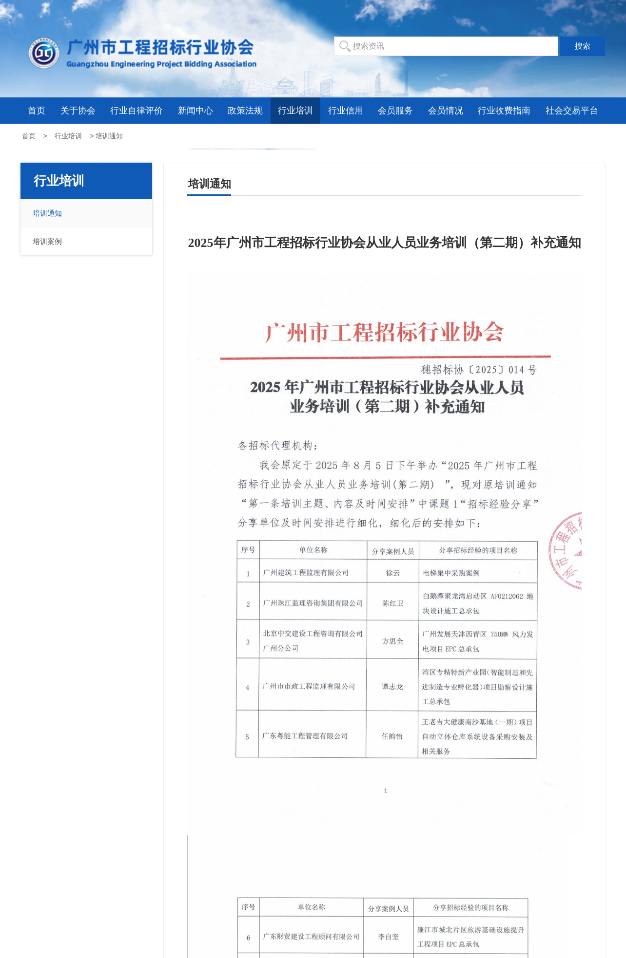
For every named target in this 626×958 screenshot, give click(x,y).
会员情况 (445, 110)
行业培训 (295, 110)
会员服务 (395, 110)
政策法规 (245, 110)
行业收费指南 (504, 110)
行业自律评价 (136, 110)
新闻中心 (195, 110)
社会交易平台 (572, 110)
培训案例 (47, 241)
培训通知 (47, 213)
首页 (36, 110)
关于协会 (78, 110)
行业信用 (345, 110)
